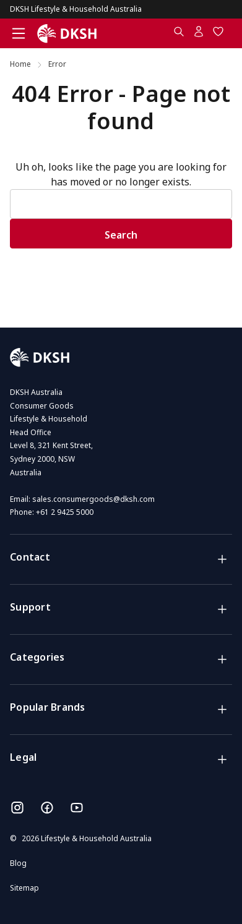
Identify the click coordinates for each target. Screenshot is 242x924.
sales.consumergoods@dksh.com (93, 499)
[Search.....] (179, 34)
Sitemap (24, 888)
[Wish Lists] (218, 34)
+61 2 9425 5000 (64, 512)
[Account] (198, 34)
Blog (18, 863)
